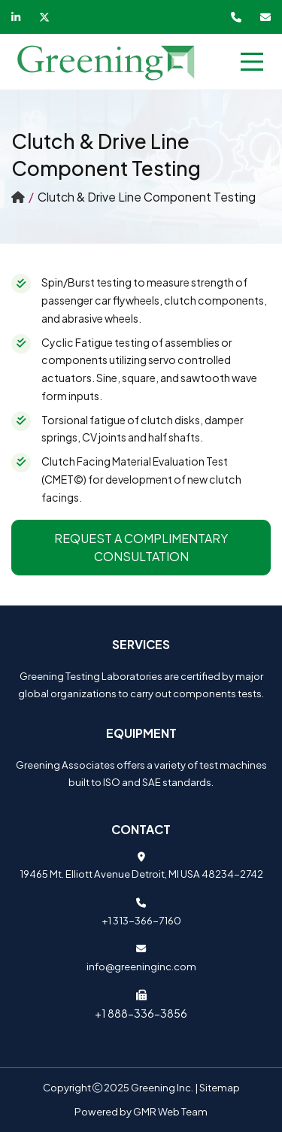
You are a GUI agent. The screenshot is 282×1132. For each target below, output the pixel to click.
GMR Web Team (170, 1111)
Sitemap (219, 1087)
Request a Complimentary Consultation (141, 547)
